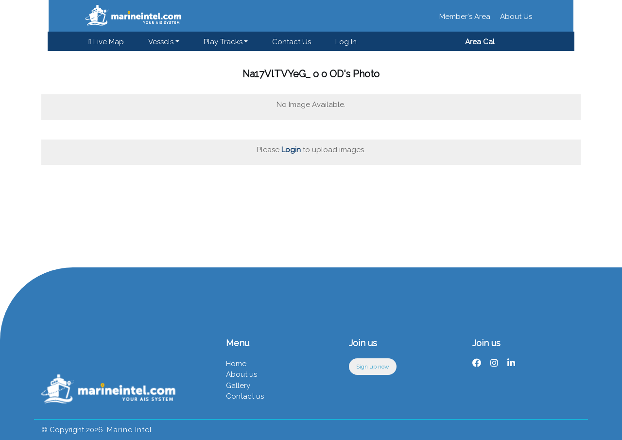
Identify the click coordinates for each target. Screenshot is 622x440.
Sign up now (372, 366)
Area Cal (478, 41)
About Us (516, 16)
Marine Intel (128, 429)
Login (291, 149)
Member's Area (464, 16)
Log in (348, 41)
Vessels (162, 41)
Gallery (238, 385)
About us (241, 374)
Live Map (107, 41)
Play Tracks (224, 41)
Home (236, 363)
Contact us (293, 41)
